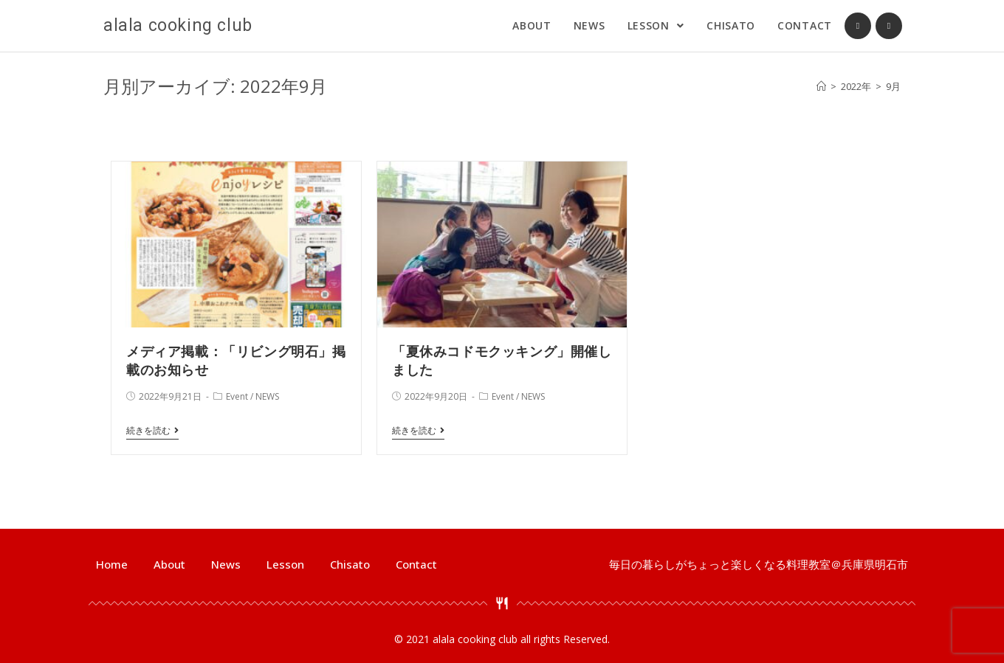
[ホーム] (821, 86)
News (226, 564)
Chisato (350, 564)
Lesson (285, 564)
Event (237, 396)
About (169, 564)
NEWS (267, 396)
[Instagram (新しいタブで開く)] (889, 26)
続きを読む (152, 431)
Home (112, 564)
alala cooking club (177, 25)
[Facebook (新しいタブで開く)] (858, 26)
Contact (416, 564)
